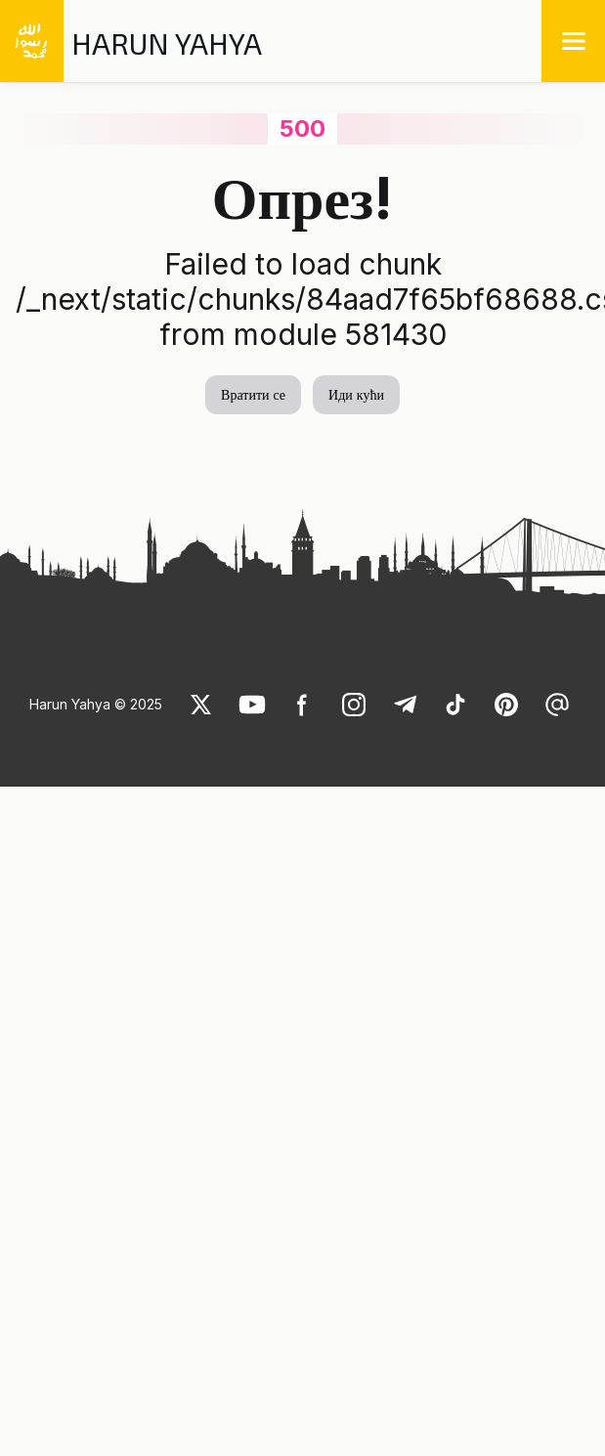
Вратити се (253, 394)
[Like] (201, 704)
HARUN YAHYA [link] (166, 43)
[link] (201, 704)
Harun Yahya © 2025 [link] (95, 704)
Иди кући (356, 394)
